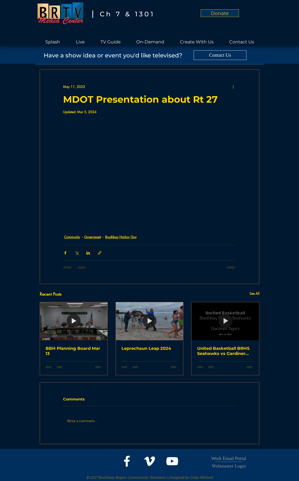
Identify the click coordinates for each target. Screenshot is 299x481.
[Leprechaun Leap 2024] (149, 321)
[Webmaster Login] (228, 466)
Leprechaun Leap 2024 (146, 348)
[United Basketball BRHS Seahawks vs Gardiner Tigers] (225, 321)
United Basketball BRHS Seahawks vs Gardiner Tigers (223, 351)
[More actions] (233, 86)
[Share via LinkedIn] (88, 253)
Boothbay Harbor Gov (120, 237)
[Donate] (220, 13)
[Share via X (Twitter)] (77, 253)
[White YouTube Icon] (172, 461)
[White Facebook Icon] (127, 461)
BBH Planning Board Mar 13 (73, 351)
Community (72, 237)
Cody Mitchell (201, 478)
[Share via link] (99, 253)
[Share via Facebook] (65, 253)
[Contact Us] (220, 55)
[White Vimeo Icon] (149, 461)
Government (92, 237)
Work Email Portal (228, 458)
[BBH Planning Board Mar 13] (73, 321)
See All (254, 293)
